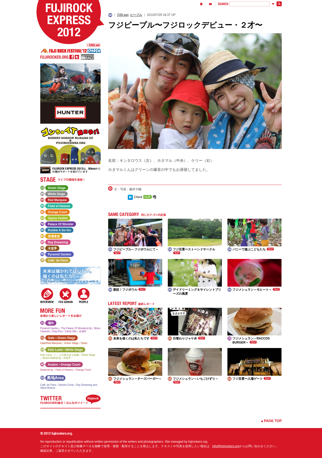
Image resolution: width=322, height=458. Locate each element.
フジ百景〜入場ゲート (251, 378)
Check (138, 197)
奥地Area (55, 378)
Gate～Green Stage (61, 338)
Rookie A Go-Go (59, 230)
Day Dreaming (58, 242)
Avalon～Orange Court (64, 364)
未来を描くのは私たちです (135, 338)
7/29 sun (123, 15)
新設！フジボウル (129, 289)
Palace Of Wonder (60, 224)
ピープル (136, 15)
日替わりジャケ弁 (189, 338)
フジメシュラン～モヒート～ (256, 289)
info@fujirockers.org (225, 446)
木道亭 (52, 248)
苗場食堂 (54, 236)
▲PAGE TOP (271, 421)
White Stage (56, 194)
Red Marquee (57, 200)
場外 (51, 323)
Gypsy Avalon (58, 218)
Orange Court (57, 212)
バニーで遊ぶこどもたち (253, 249)
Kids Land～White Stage (65, 350)
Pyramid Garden (59, 254)
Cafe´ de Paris (58, 260)
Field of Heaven (59, 206)
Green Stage (57, 188)
